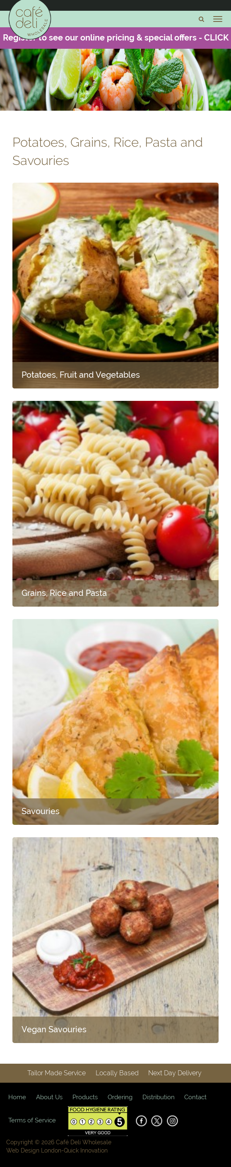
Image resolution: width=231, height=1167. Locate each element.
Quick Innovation (86, 1150)
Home (17, 1097)
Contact (195, 1097)
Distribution (158, 1097)
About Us (49, 1097)
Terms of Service (32, 1120)
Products (85, 1097)
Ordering (120, 1097)
